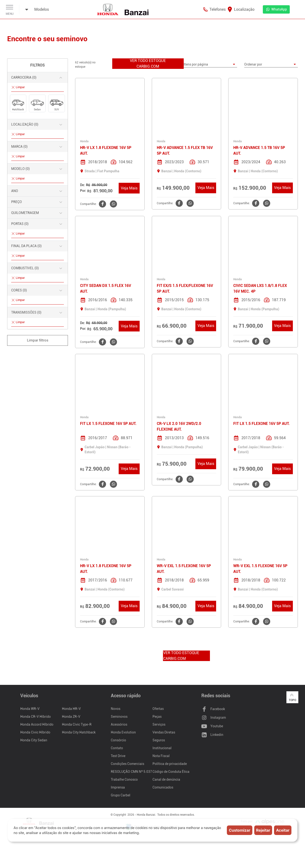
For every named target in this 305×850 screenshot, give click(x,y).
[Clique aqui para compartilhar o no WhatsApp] (112, 204)
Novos (115, 709)
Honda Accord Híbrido (36, 725)
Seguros (158, 741)
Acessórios (119, 725)
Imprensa (118, 788)
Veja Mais (129, 188)
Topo (292, 698)
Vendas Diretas (163, 733)
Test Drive (118, 756)
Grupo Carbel (120, 796)
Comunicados (162, 788)
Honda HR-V (71, 709)
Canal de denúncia (166, 780)
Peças (157, 717)
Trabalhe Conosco (124, 780)
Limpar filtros (37, 340)
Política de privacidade (169, 764)
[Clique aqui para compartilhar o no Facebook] (102, 204)
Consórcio (118, 741)
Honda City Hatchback (79, 733)
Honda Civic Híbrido (35, 733)
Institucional (162, 748)
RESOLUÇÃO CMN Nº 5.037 (131, 772)
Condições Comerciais (127, 764)
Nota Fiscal (161, 756)
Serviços (158, 725)
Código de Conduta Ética (170, 772)
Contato (117, 748)
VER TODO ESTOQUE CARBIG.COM (148, 64)
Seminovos (119, 717)
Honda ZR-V (71, 717)
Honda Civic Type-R (77, 725)
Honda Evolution (123, 733)
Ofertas (158, 709)
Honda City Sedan (33, 741)
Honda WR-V (30, 709)
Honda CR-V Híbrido (35, 717)
